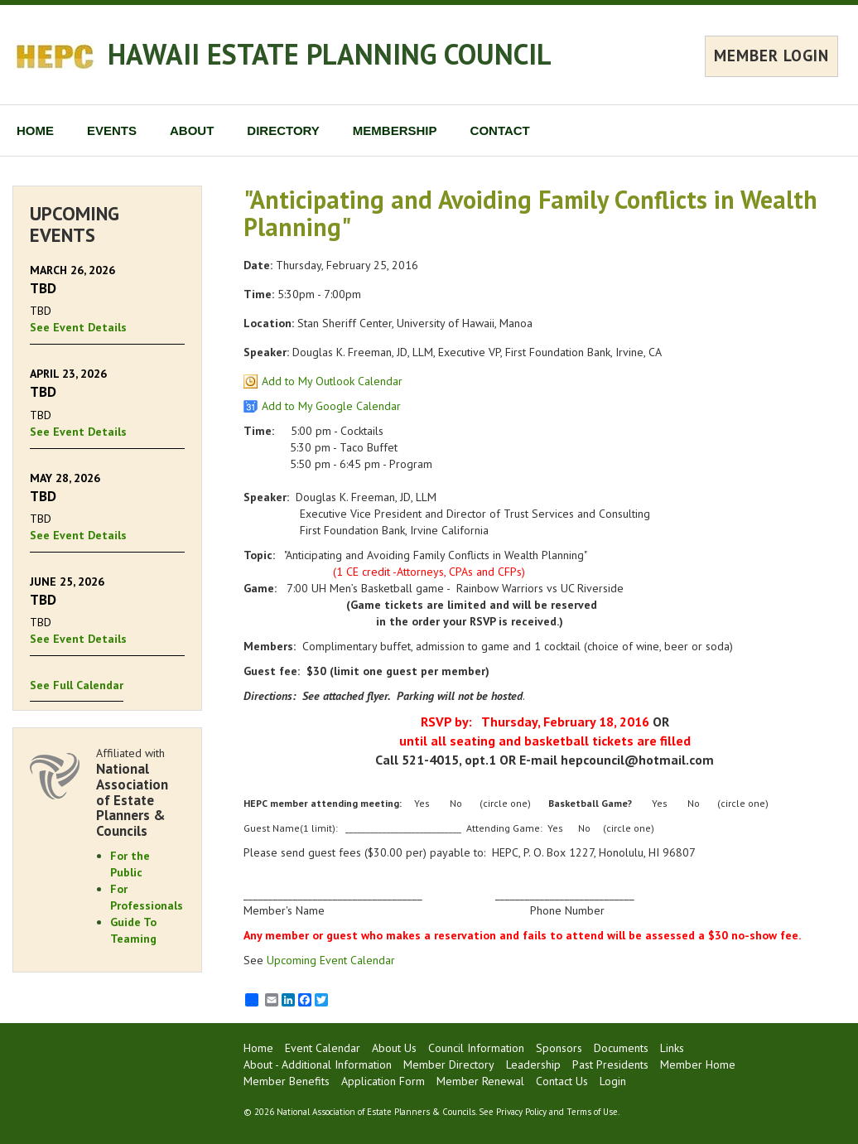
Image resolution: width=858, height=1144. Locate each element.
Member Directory (448, 1064)
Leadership (533, 1064)
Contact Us (562, 1081)
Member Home (697, 1064)
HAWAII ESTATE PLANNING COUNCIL (330, 54)
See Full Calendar (76, 685)
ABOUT (192, 130)
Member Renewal (480, 1081)
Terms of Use (592, 1111)
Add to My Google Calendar (331, 405)
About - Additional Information (317, 1064)
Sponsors (559, 1047)
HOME (35, 130)
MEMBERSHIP (395, 130)
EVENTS (112, 130)
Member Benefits (286, 1081)
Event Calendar (322, 1047)
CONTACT (500, 130)
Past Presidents (610, 1064)
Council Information (476, 1047)
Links (672, 1047)
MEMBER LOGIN (771, 55)
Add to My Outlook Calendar (332, 381)
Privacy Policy (521, 1111)
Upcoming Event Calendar (331, 960)
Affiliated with (140, 792)
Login (613, 1081)
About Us (394, 1047)
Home (258, 1047)
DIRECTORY (283, 130)
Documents (621, 1047)
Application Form (383, 1081)
